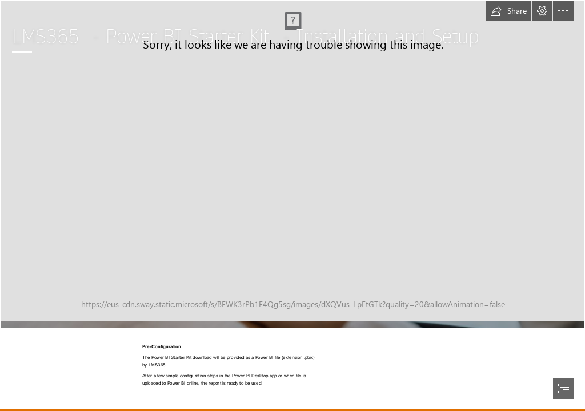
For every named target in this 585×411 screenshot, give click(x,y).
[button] (508, 11)
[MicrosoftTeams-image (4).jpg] (292, 164)
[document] (292, 205)
